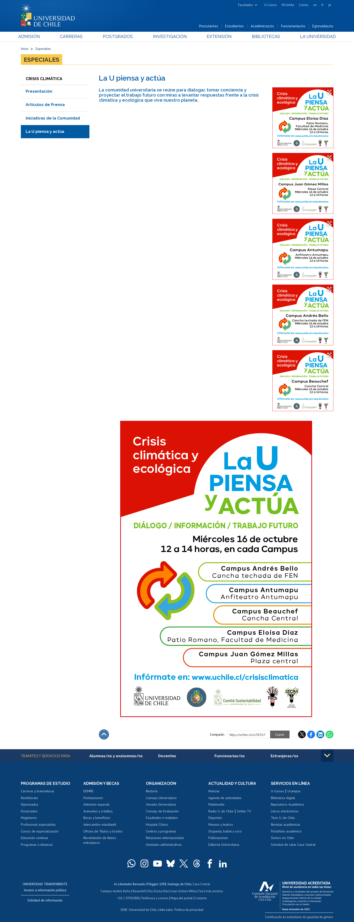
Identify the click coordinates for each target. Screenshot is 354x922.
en (315, 5)
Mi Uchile (288, 5)
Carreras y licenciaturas (37, 791)
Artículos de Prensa (45, 104)
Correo (303, 5)
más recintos (214, 891)
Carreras (73, 36)
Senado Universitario (161, 804)
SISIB (123, 909)
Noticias (214, 791)
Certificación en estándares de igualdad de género (299, 917)
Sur (201, 891)
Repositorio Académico (287, 804)
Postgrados (118, 36)
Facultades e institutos (162, 818)
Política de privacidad (188, 909)
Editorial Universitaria (223, 844)
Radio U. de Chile (220, 811)
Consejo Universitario (161, 798)
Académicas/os (262, 26)
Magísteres (29, 818)
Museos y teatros (220, 824)
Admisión (32, 36)
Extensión (218, 36)
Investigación (170, 36)
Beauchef (139, 891)
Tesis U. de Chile (283, 818)
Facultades (245, 5)
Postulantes (208, 26)
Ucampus (294, 791)
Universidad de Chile (143, 909)
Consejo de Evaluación (162, 811)
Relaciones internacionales (165, 838)
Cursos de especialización (39, 831)
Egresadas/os (322, 26)
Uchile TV (244, 811)
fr (322, 5)
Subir (104, 734)
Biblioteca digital (283, 798)
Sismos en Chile (282, 838)
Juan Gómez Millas (184, 891)
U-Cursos (270, 5)
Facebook (311, 734)
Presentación (39, 91)
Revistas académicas (285, 824)
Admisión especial (96, 804)
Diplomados (29, 804)
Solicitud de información (45, 900)
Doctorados (29, 811)
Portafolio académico (286, 831)
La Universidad (315, 36)
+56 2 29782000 (128, 897)
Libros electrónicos (285, 811)
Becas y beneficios (96, 818)
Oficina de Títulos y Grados (103, 831)
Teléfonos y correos (154, 897)
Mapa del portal (181, 897)
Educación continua (34, 838)
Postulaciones (93, 798)
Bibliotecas (264, 36)
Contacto (200, 897)
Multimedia (216, 804)
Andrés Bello (122, 891)
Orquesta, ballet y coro (225, 831)
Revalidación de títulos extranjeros (99, 840)
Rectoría (151, 791)
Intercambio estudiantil (99, 824)
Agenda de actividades (225, 798)
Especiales (43, 49)
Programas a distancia (37, 844)
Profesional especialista (38, 824)
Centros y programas (161, 831)
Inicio (24, 49)
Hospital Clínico (157, 824)
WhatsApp (329, 734)
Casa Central (201, 884)
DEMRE (88, 791)
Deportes (215, 818)
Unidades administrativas (164, 844)
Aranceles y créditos (98, 811)
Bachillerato (29, 798)
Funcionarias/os (293, 26)
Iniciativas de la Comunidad (53, 118)
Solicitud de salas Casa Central (293, 844)
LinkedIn (320, 734)
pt (329, 5)
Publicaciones (218, 838)
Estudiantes (234, 26)
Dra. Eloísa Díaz (158, 891)
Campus (106, 891)
